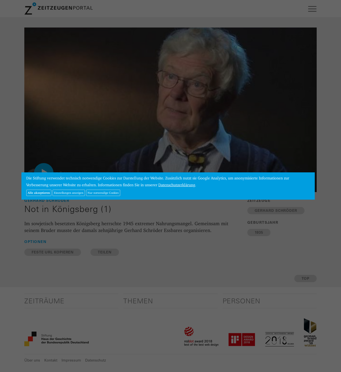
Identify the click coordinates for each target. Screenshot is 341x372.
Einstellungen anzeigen (68, 193)
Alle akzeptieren (39, 193)
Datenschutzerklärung (176, 185)
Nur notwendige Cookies (103, 193)
